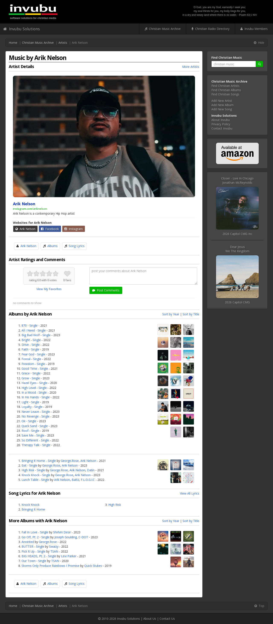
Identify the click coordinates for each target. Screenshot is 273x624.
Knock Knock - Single (36, 475)
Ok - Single (29, 421)
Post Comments (105, 290)
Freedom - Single (33, 364)
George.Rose (70, 461)
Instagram (73, 229)
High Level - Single (34, 388)
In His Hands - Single (36, 397)
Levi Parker (68, 556)
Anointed (28, 542)
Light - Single (30, 402)
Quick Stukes (93, 566)
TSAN (54, 551)
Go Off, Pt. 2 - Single (35, 537)
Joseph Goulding (65, 537)
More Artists (190, 67)
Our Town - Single (34, 561)
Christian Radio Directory (210, 29)
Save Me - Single (33, 435)
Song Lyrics (76, 246)
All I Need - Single (34, 330)
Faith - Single (30, 349)
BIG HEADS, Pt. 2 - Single (39, 556)
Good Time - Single (35, 369)
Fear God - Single (33, 354)
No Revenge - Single (35, 416)
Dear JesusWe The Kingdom (237, 249)
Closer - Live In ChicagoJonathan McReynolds (237, 180)
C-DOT (83, 537)
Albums (52, 246)
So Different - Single (35, 440)
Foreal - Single (31, 359)
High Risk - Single (33, 470)
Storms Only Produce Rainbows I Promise (50, 566)
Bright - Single (31, 340)
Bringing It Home (33, 509)
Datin (90, 470)
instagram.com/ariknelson (30, 209)
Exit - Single (29, 465)
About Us (149, 619)
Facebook (50, 229)
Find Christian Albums (226, 90)
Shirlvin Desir (62, 532)
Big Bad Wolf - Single (36, 335)
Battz (75, 480)
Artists (62, 43)
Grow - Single (31, 378)
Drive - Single (31, 345)
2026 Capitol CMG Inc (237, 234)
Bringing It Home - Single (39, 461)
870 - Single (30, 325)
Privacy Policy (220, 124)
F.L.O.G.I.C (88, 480)
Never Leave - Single (36, 412)
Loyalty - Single (32, 407)
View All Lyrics (189, 493)
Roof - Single (30, 431)
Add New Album (222, 105)
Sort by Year (170, 314)
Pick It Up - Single (33, 551)
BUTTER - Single (33, 546)
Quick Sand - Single (35, 426)
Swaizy (53, 546)
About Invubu (220, 120)
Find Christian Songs (225, 94)
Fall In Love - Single (35, 532)
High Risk (114, 505)
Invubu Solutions (21, 28)
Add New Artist (221, 101)
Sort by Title (191, 314)
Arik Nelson (25, 229)
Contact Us (167, 619)
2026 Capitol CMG (237, 302)
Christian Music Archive (163, 29)
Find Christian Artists (225, 86)
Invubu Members (254, 29)
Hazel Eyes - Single (34, 383)
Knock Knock (30, 505)
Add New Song (221, 109)
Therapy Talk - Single (36, 445)
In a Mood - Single (34, 392)
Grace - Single (31, 373)
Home (13, 43)
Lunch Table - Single (35, 480)
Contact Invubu (221, 128)
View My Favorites (49, 289)
